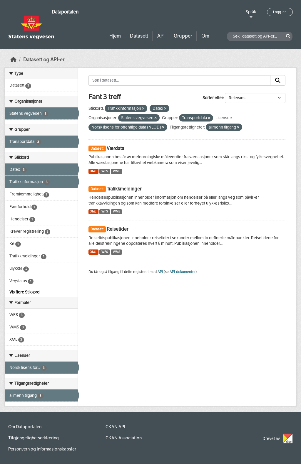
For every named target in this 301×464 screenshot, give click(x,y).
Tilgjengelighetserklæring (33, 438)
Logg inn (280, 12)
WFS (104, 171)
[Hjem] (13, 60)
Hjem (115, 36)
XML (93, 171)
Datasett (139, 36)
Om (205, 36)
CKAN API (115, 426)
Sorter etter (213, 97)
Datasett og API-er (43, 60)
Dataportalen (65, 12)
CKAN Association (124, 438)
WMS (116, 171)
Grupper (183, 36)
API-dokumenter (182, 272)
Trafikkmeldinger (124, 189)
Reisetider (117, 229)
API (161, 36)
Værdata (115, 148)
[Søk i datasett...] (179, 80)
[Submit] (277, 80)
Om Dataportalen (24, 426)
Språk (251, 11)
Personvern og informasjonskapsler (42, 449)
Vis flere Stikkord (24, 292)
